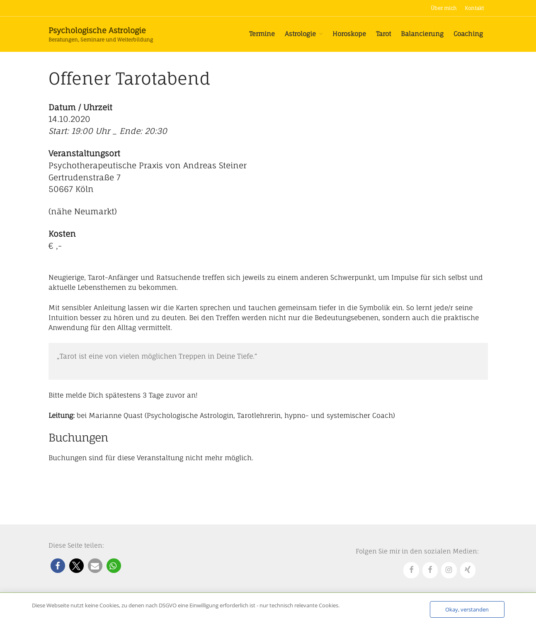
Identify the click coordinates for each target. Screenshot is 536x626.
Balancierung (422, 34)
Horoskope (349, 34)
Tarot (383, 34)
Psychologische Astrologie (97, 30)
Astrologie (300, 34)
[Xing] (468, 570)
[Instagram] (449, 570)
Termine (262, 34)
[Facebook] (411, 570)
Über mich (443, 8)
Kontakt (474, 8)
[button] (58, 565)
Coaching (468, 34)
